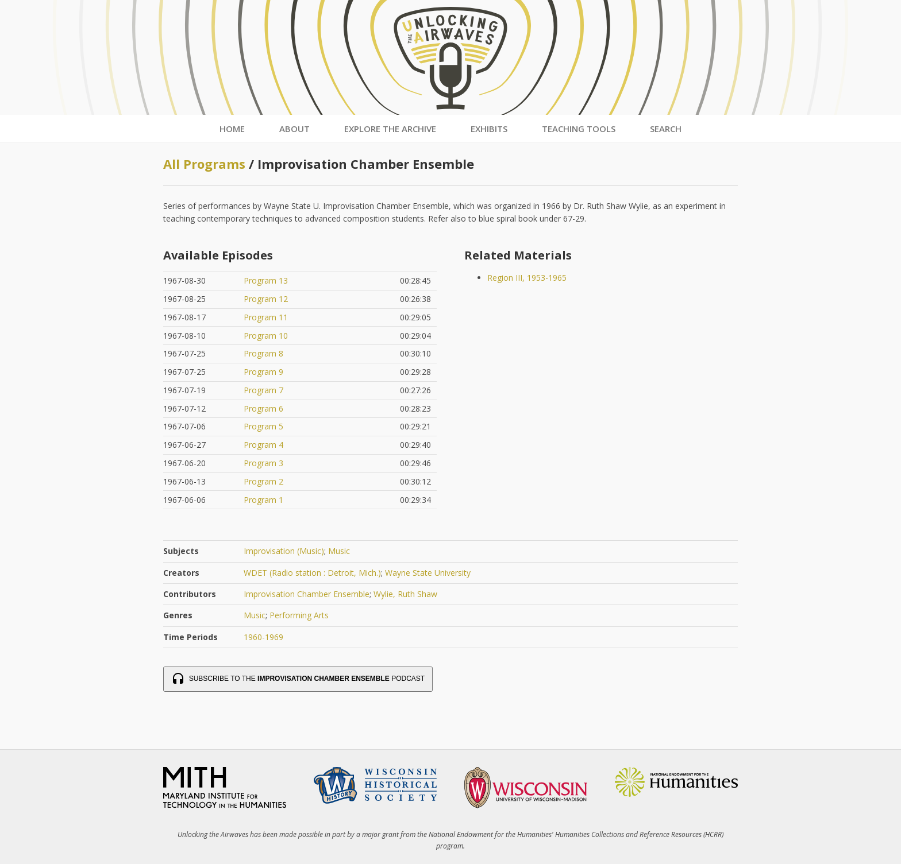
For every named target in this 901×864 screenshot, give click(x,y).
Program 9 (263, 371)
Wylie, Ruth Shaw (405, 593)
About (294, 128)
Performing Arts (299, 615)
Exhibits (489, 128)
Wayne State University (428, 572)
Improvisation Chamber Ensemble (306, 593)
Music (339, 550)
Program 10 (266, 335)
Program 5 (263, 426)
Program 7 (263, 390)
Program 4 (263, 444)
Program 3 (263, 463)
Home (232, 128)
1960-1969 (263, 636)
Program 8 (263, 353)
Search (665, 128)
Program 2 (263, 481)
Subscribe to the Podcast (298, 679)
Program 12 (266, 298)
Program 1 (263, 499)
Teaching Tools (578, 128)
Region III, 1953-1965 (527, 277)
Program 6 (263, 408)
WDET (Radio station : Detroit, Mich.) (312, 572)
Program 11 (266, 317)
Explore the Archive (390, 128)
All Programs (204, 163)
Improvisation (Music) (284, 550)
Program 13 (266, 280)
